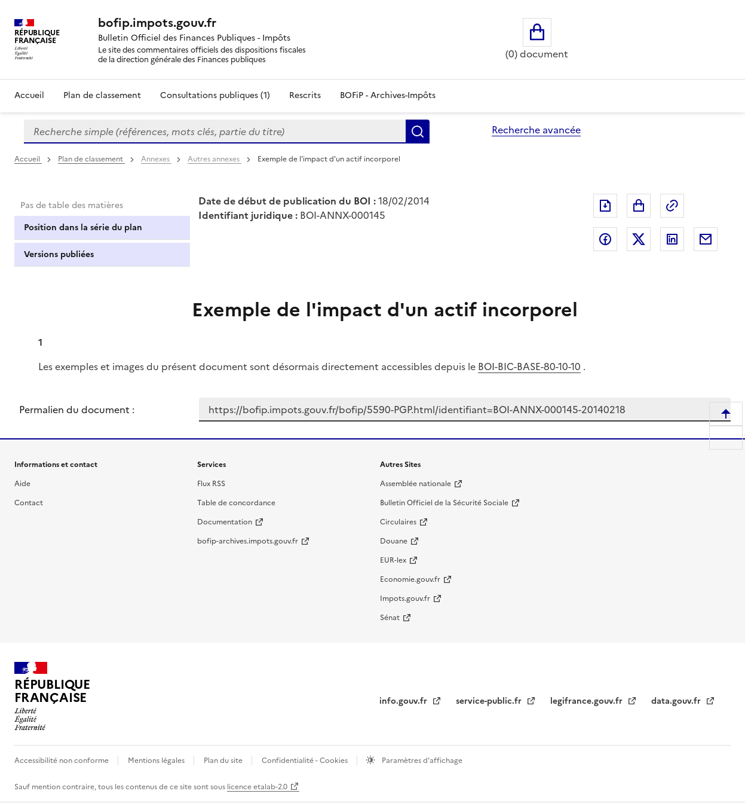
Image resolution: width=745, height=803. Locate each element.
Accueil (29, 95)
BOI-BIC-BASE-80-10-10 (529, 366)
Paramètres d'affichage (421, 760)
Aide (22, 483)
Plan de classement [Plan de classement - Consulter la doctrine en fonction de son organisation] (102, 95)
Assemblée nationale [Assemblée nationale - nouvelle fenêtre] (415, 483)
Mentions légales (157, 760)
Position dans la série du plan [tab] (83, 227)
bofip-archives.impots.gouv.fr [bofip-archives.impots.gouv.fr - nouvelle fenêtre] (247, 541)
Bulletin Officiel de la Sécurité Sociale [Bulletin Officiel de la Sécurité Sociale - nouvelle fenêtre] (444, 502)
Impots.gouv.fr (405, 598)
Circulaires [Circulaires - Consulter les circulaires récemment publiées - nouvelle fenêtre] (398, 522)
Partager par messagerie (706, 239)
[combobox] (215, 131)
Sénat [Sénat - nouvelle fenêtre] (390, 617)
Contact (28, 502)
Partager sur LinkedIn (672, 239)
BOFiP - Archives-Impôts (388, 95)
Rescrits (305, 95)
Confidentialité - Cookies (305, 760)
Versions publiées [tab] (59, 254)
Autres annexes (214, 159)
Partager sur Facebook (605, 239)
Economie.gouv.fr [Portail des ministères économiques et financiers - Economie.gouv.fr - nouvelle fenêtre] (410, 579)
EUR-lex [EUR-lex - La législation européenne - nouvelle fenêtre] (393, 560)
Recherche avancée (536, 130)
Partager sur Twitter (639, 239)
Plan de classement (91, 159)
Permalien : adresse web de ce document (672, 206)
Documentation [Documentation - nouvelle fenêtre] (224, 522)
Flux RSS (211, 483)
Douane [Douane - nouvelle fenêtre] (393, 541)
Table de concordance (236, 502)
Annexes (156, 159)
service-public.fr (490, 701)
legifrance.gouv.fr (587, 701)
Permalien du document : (76, 409)
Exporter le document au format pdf (605, 206)
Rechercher (418, 131)
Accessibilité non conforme (62, 760)
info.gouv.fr (404, 701)
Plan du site (224, 760)
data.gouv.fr (677, 701)
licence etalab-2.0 (257, 786)
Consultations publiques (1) (215, 95)
